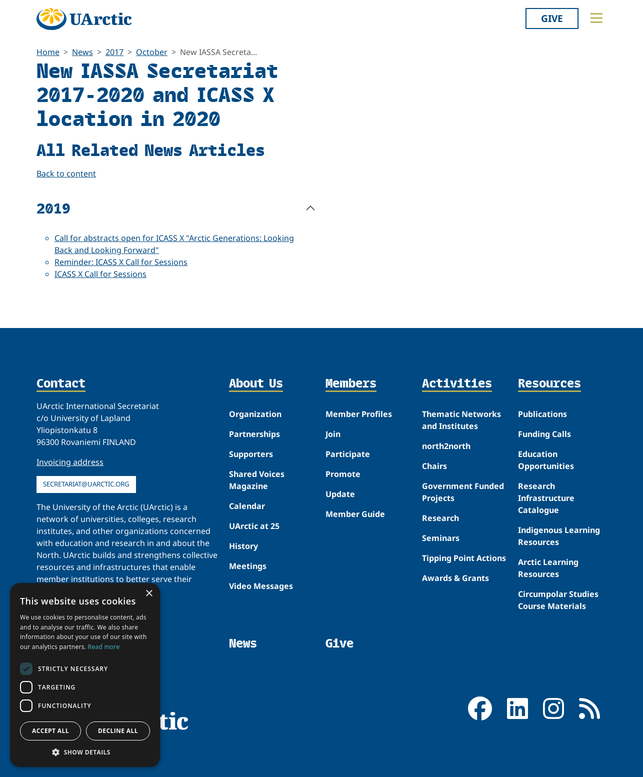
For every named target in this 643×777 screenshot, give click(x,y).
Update (340, 494)
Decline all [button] (118, 730)
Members (351, 384)
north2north (446, 446)
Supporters (251, 454)
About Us (256, 384)
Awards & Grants (455, 578)
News (82, 52)
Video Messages (261, 586)
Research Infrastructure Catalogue (546, 498)
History (243, 546)
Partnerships (254, 434)
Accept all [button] (50, 730)
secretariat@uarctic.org (86, 484)
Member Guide (355, 514)
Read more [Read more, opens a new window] (104, 646)
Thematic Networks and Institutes (461, 420)
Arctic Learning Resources (548, 568)
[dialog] (85, 675)
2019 (53, 207)
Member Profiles (359, 414)
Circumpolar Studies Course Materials (558, 600)
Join (333, 434)
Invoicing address (70, 462)
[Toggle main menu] (596, 18)
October (152, 52)
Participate (348, 454)
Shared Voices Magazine (256, 480)
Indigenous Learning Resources (559, 536)
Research (440, 518)
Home (48, 52)
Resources (549, 384)
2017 (115, 52)
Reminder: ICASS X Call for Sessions (121, 262)
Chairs (434, 466)
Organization (255, 414)
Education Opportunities (546, 460)
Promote (343, 474)
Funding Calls (544, 434)
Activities (457, 384)
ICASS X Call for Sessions (100, 274)
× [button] (148, 594)
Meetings (247, 566)
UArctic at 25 (254, 526)
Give (552, 18)
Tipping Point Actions (464, 558)
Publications (542, 414)
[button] (85, 752)
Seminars (441, 538)
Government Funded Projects (463, 492)
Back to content (66, 173)
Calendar (247, 506)
